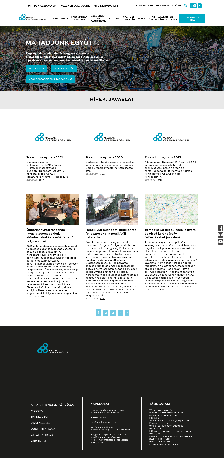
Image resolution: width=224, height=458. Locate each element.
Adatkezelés (41, 423)
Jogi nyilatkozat (44, 429)
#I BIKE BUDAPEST (106, 6)
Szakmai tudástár (128, 18)
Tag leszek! (36, 69)
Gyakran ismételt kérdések (52, 405)
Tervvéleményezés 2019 (163, 157)
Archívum (38, 441)
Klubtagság (144, 5)
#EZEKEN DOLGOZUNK (75, 6)
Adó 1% (176, 5)
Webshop (162, 5)
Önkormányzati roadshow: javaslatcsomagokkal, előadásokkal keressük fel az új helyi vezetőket (50, 236)
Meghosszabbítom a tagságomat (50, 79)
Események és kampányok (98, 18)
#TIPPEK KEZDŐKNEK (42, 6)
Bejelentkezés (64, 69)
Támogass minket (192, 18)
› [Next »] (127, 313)
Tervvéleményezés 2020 (104, 157)
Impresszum (40, 417)
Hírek (141, 18)
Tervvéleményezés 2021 (44, 157)
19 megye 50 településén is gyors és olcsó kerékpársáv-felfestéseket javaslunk (170, 234)
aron (41, 180)
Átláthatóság (42, 435)
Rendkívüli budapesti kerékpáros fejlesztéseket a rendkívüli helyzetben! (111, 234)
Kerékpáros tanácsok (79, 18)
